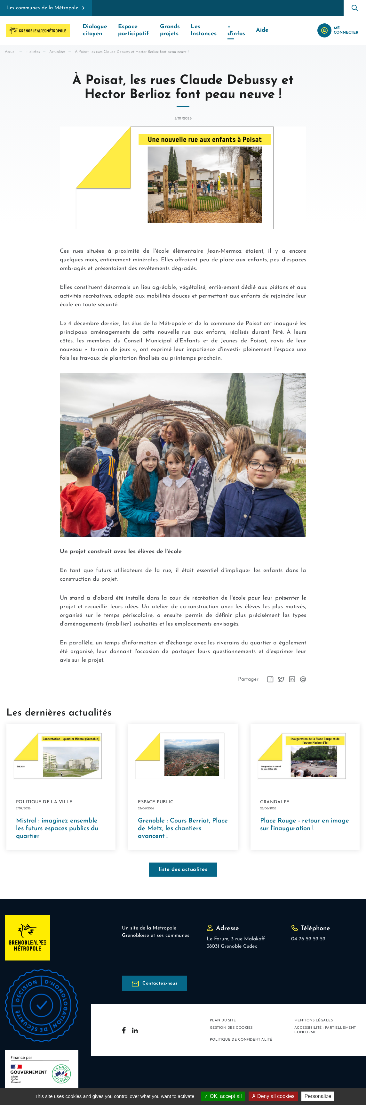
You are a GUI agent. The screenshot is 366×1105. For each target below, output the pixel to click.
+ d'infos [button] (236, 30)
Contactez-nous (159, 983)
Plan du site (223, 1020)
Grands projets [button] (170, 30)
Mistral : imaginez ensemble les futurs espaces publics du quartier (57, 828)
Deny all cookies (273, 1096)
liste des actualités (183, 869)
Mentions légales (313, 1020)
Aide (262, 30)
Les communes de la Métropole (42, 8)
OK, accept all (223, 1096)
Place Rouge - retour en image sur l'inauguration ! (304, 825)
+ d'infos (33, 52)
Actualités (57, 52)
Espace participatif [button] (133, 30)
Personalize (318, 1096)
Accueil (10, 52)
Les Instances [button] (204, 30)
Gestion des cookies (231, 1028)
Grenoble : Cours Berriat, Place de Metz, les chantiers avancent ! (183, 828)
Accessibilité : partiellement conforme (325, 1030)
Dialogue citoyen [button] (95, 30)
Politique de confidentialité (241, 1040)
